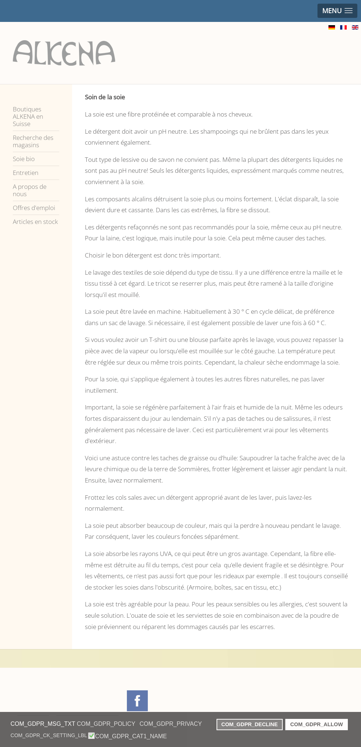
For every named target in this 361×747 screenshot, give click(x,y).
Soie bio (24, 159)
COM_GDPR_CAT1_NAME (131, 736)
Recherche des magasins (33, 141)
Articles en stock (35, 221)
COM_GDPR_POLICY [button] (106, 724)
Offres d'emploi (34, 207)
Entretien (25, 172)
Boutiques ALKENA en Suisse (28, 116)
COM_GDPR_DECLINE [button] (249, 724)
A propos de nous (29, 190)
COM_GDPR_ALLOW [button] (316, 724)
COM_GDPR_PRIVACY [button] (171, 724)
